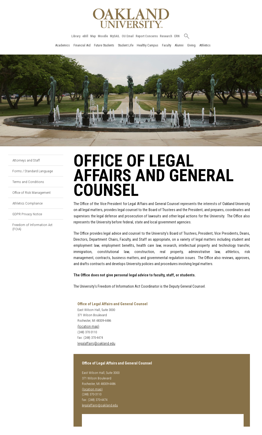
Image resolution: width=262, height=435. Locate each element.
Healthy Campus (147, 45)
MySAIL (115, 36)
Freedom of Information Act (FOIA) (32, 227)
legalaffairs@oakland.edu (96, 343)
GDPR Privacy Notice (27, 214)
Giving (191, 45)
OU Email (128, 36)
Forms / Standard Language (32, 171)
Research (166, 36)
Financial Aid (82, 45)
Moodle (103, 36)
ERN (177, 36)
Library (75, 36)
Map (93, 36)
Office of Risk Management (31, 192)
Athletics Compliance (27, 203)
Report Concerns (147, 36)
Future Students (104, 45)
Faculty (166, 45)
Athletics (205, 45)
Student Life (125, 45)
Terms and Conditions (28, 182)
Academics (62, 45)
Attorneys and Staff (26, 160)
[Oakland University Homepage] (131, 18)
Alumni (179, 45)
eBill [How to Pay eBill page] (85, 36)
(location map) (88, 326)
